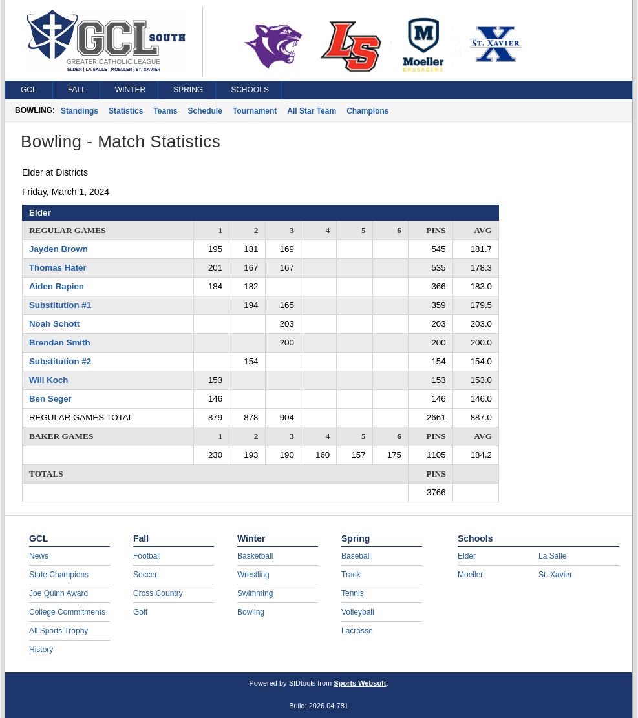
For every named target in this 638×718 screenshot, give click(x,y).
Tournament (255, 111)
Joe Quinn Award (58, 593)
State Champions (59, 574)
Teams (165, 111)
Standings (79, 111)
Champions (367, 111)
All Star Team (311, 111)
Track (351, 574)
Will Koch (48, 380)
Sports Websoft (360, 683)
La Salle (552, 555)
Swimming (255, 593)
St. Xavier (555, 574)
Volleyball (357, 612)
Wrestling (253, 574)
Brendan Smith (59, 342)
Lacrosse (357, 630)
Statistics (126, 111)
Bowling (250, 612)
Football (147, 555)
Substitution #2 (60, 361)
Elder (467, 555)
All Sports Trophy (58, 630)
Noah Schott (54, 324)
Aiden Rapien (56, 286)
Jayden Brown (58, 249)
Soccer (145, 574)
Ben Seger (50, 399)
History (41, 649)
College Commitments (67, 612)
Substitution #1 (60, 305)
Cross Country (158, 593)
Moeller (470, 574)
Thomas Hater (58, 267)
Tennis (352, 593)
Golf (140, 612)
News (38, 555)
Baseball (356, 555)
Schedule (205, 111)
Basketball (255, 555)
